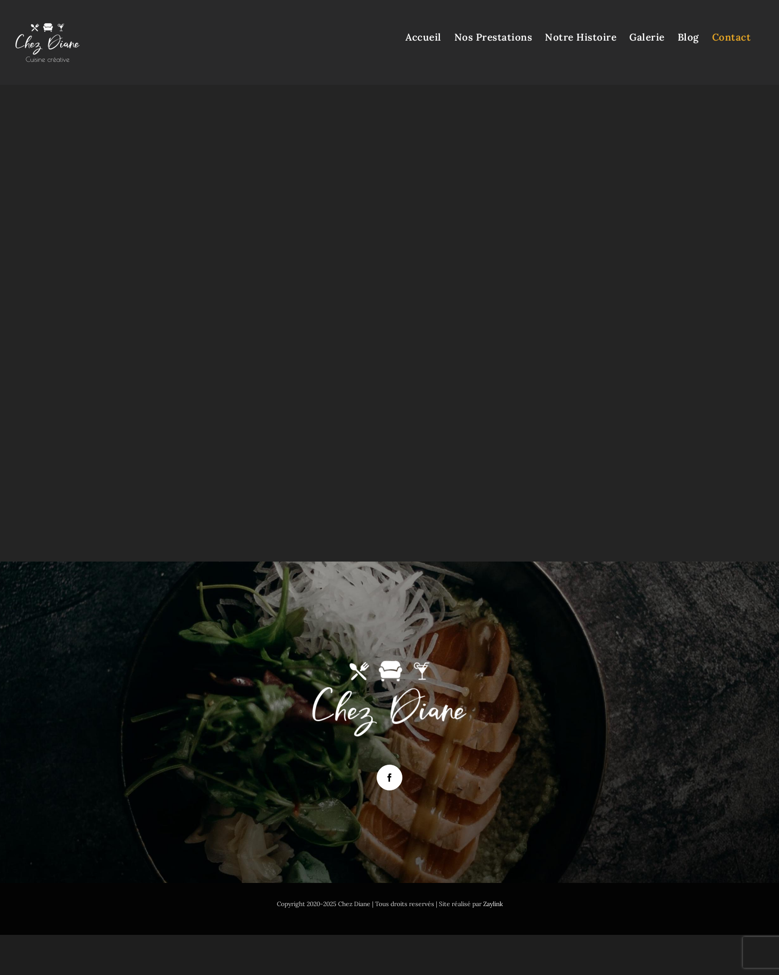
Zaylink (493, 904)
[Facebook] (389, 777)
